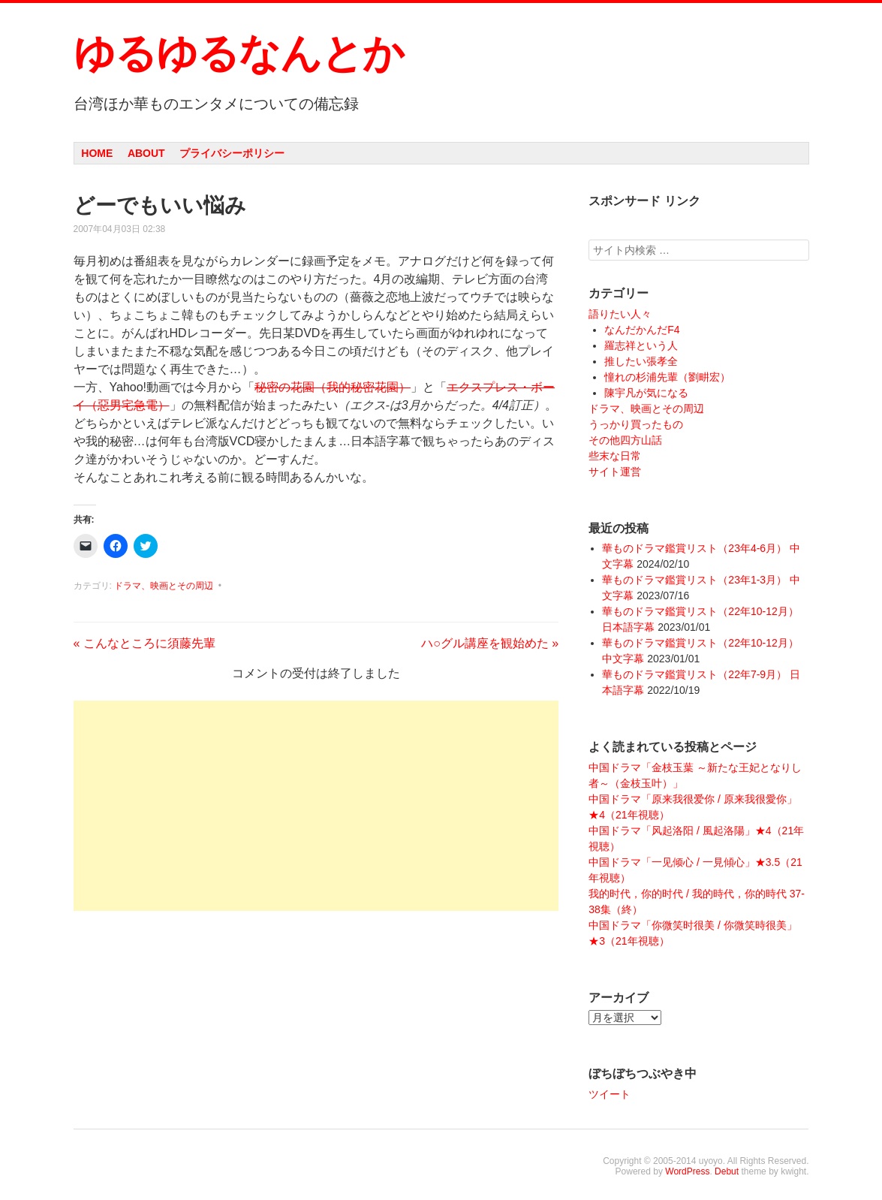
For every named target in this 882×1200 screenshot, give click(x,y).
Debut (727, 1171)
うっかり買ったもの (636, 424)
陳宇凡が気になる (646, 393)
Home (97, 153)
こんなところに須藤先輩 (144, 643)
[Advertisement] (316, 806)
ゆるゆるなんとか (239, 53)
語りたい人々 (620, 314)
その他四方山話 (625, 440)
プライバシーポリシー (231, 153)
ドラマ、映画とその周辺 (163, 585)
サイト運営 (615, 472)
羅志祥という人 (641, 345)
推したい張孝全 (641, 361)
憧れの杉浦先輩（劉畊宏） (667, 377)
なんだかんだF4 (641, 330)
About (146, 153)
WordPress (687, 1171)
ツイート (610, 1094)
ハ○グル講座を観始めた (489, 643)
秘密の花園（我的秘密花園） (332, 387)
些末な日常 (615, 456)
